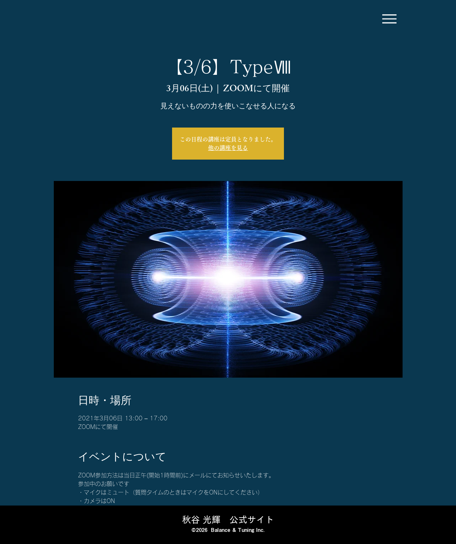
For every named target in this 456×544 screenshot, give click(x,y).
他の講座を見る (228, 148)
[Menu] (389, 19)
